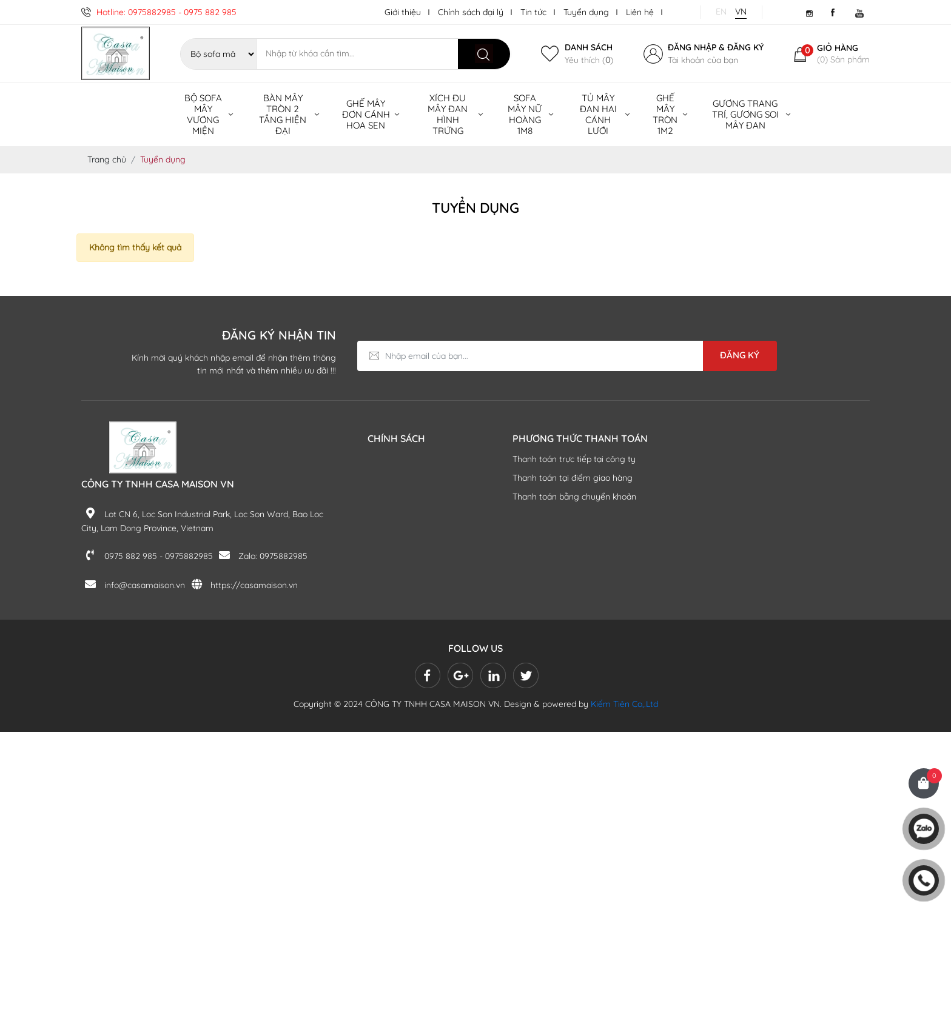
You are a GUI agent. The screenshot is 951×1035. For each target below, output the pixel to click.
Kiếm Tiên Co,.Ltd (624, 703)
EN (721, 11)
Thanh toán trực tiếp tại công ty (574, 459)
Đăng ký (745, 47)
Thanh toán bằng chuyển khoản (574, 496)
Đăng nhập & (696, 47)
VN (741, 11)
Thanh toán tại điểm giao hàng (572, 477)
